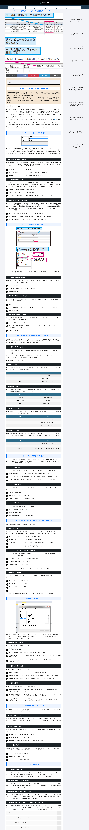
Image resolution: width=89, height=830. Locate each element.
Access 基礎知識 (58, 7)
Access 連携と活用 (49, 7)
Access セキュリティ (39, 7)
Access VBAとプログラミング (70, 7)
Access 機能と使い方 (21, 7)
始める (14, 7)
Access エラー (31, 7)
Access (55, 120)
